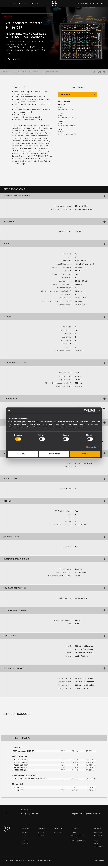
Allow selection (54, 454)
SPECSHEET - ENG (20, 762)
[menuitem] (24, 4)
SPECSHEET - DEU (20, 760)
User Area (74, 832)
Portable (23, 832)
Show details (91, 447)
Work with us (98, 838)
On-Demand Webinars (78, 841)
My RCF (93, 3)
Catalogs (41, 832)
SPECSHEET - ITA (19, 767)
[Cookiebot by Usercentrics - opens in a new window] (85, 410)
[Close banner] (99, 410)
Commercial (25, 841)
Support (17, 59)
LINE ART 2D (17, 788)
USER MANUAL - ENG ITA (23, 751)
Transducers (25, 843)
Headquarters (98, 832)
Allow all (85, 454)
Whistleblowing (99, 846)
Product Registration (77, 835)
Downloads (34, 72)
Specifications (20, 72)
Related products (50, 72)
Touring (23, 835)
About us (97, 843)
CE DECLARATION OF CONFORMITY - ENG (30, 779)
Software (41, 835)
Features (7, 72)
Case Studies (58, 832)
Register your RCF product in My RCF (86, 814)
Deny (23, 454)
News (95, 841)
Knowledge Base (76, 838)
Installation (24, 838)
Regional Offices (99, 835)
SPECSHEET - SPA (20, 770)
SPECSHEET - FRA (20, 765)
